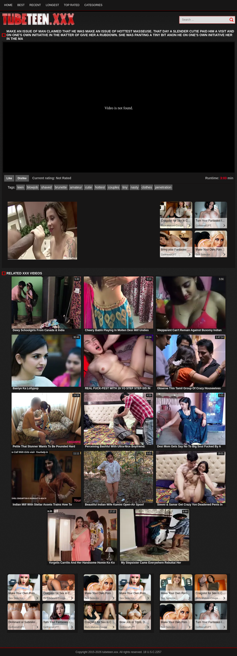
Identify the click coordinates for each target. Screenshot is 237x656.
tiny (125, 187)
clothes (147, 187)
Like (9, 178)
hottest (100, 187)
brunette (61, 187)
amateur (76, 187)
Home (8, 5)
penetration (163, 187)
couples (113, 187)
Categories (93, 5)
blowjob (32, 187)
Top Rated (71, 5)
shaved (46, 187)
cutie (88, 187)
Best (21, 5)
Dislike (22, 178)
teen (20, 187)
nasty (134, 187)
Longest (52, 5)
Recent (35, 5)
